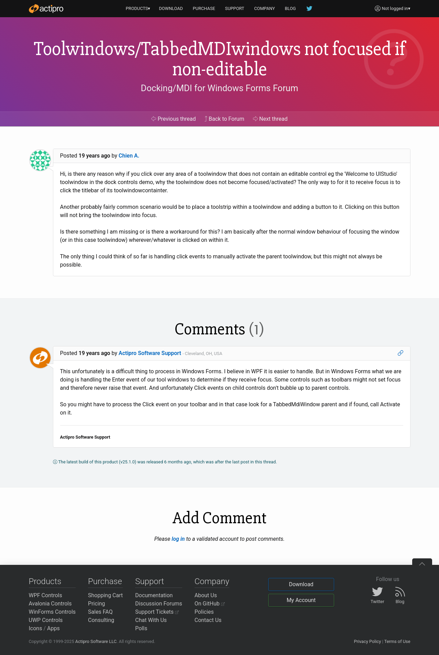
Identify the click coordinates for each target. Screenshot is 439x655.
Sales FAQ (100, 612)
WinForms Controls (52, 612)
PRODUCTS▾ (138, 8)
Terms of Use (397, 641)
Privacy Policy (367, 641)
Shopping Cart (105, 595)
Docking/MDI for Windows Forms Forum (219, 88)
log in (178, 539)
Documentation (154, 595)
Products (45, 581)
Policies (204, 612)
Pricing (96, 603)
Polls (141, 628)
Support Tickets (157, 612)
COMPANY (264, 8)
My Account (301, 600)
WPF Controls (45, 595)
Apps (53, 628)
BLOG (290, 8)
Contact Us (208, 620)
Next (270, 119)
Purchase (105, 581)
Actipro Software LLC (96, 641)
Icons (35, 628)
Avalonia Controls (50, 603)
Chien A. (129, 155)
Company (212, 581)
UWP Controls (46, 620)
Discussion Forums (158, 603)
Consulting (101, 620)
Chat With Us (151, 620)
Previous (173, 119)
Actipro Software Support (150, 353)
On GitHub (210, 603)
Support (149, 581)
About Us (206, 595)
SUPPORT (234, 8)
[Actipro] (46, 8)
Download (301, 584)
